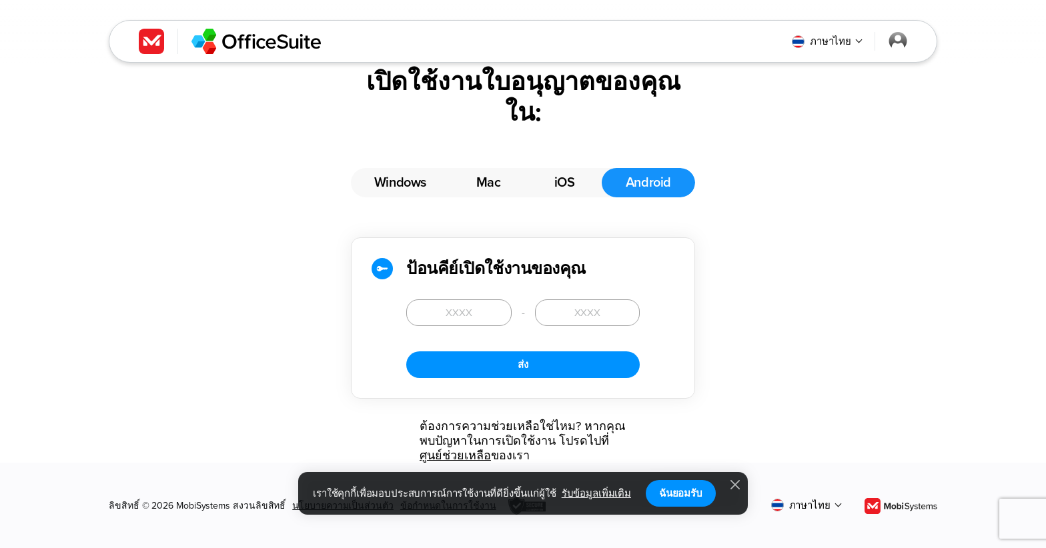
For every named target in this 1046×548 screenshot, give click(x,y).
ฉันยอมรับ (680, 493)
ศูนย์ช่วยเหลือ (455, 455)
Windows (400, 183)
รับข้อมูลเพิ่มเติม (596, 493)
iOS (564, 183)
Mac (488, 183)
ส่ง (523, 365)
